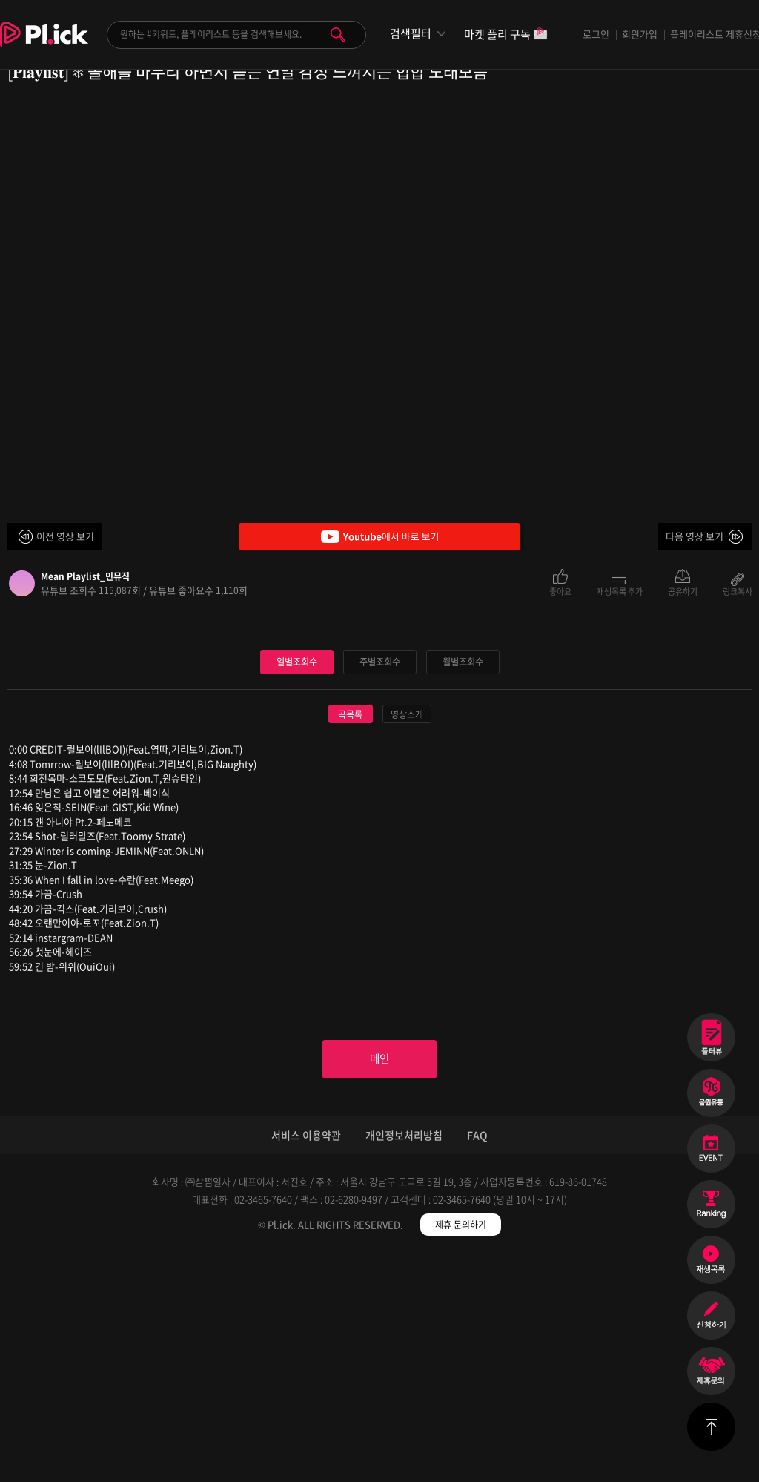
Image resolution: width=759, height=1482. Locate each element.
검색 (338, 35)
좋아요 (560, 590)
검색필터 (410, 33)
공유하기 (682, 590)
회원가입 (639, 34)
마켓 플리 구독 (506, 35)
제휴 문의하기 (460, 1452)
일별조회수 (296, 884)
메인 (379, 1285)
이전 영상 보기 (65, 536)
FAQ (477, 1362)
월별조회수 (462, 884)
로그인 (596, 34)
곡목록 (350, 937)
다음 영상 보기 (694, 536)
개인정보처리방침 (404, 1362)
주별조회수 (379, 884)
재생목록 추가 (620, 590)
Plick (44, 45)
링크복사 (737, 590)
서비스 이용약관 (306, 1362)
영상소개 (407, 937)
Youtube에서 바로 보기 (379, 536)
